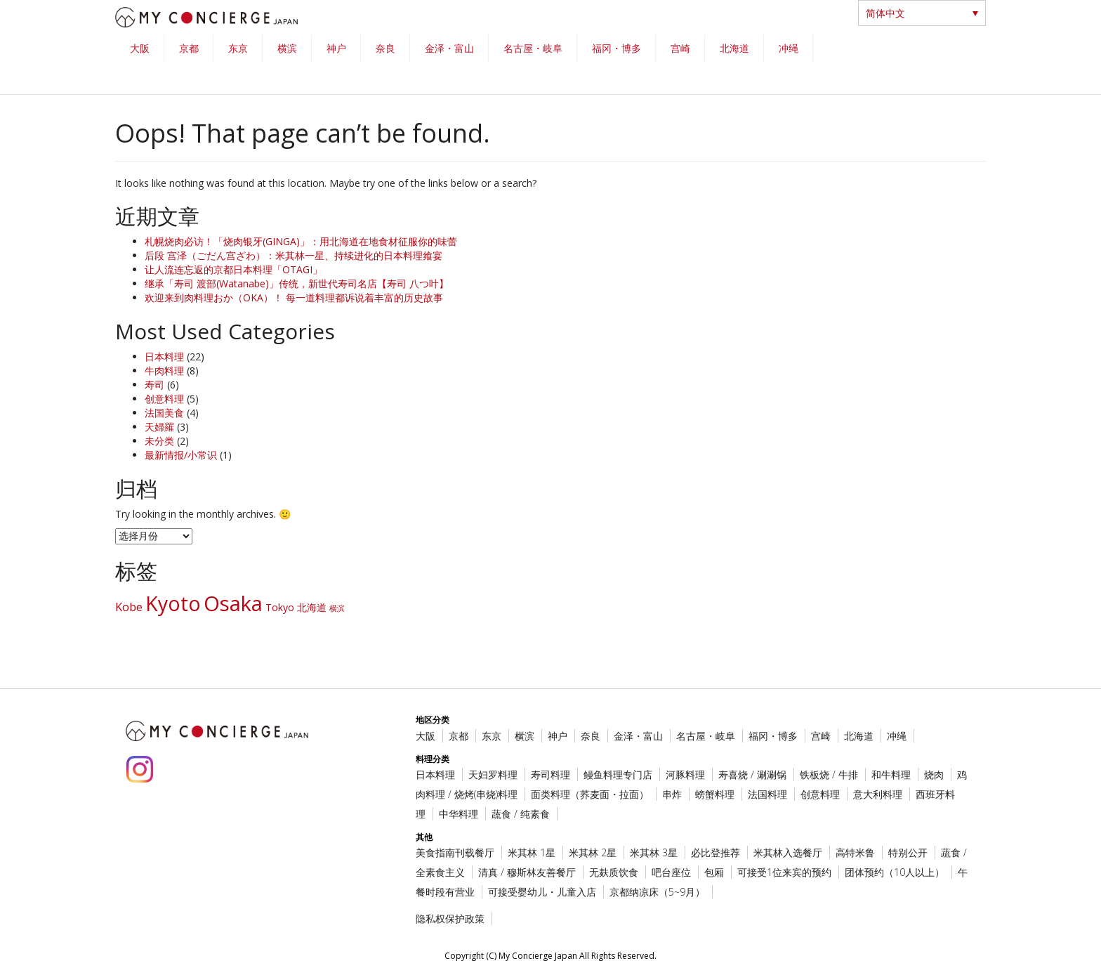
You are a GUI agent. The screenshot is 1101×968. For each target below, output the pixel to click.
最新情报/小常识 (181, 455)
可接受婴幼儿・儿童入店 (542, 891)
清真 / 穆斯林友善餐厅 (527, 872)
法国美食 (164, 412)
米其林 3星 (654, 852)
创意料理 (164, 398)
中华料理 (458, 813)
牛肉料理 (164, 370)
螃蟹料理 (714, 794)
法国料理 (767, 794)
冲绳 (788, 48)
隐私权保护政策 (450, 918)
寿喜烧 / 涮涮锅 (752, 774)
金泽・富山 (449, 48)
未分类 (159, 440)
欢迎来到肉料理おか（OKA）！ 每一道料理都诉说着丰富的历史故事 (294, 297)
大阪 (140, 48)
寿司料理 (550, 774)
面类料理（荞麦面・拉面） (590, 794)
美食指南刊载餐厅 (455, 852)
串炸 (672, 794)
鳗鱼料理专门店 (618, 774)
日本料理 (164, 356)
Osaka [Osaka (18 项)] (233, 603)
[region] (550, 64)
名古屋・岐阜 (532, 48)
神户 (336, 48)
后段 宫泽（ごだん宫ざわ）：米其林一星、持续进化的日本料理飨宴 (293, 255)
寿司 (154, 384)
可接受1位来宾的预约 (784, 872)
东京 (238, 48)
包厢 (714, 872)
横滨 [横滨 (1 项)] (337, 608)
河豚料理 (685, 774)
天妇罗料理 (492, 774)
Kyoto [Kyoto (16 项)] (173, 603)
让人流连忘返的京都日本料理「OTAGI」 (233, 269)
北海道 (734, 48)
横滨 (287, 48)
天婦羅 (159, 426)
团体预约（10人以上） (894, 872)
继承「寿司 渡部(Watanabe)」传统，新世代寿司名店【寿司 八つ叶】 (297, 283)
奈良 (385, 48)
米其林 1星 (531, 852)
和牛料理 (891, 774)
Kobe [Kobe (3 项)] (129, 607)
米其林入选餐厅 (787, 852)
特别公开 (908, 852)
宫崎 (680, 48)
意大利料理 (877, 794)
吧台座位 (671, 872)
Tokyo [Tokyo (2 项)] (279, 607)
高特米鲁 (855, 852)
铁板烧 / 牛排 (829, 774)
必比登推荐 (715, 852)
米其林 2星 (593, 852)
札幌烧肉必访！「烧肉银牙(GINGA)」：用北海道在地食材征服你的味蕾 (301, 241)
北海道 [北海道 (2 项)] (312, 607)
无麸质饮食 (613, 872)
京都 (189, 48)
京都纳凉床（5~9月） (657, 891)
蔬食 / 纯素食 (521, 813)
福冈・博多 (616, 48)
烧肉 (934, 774)
